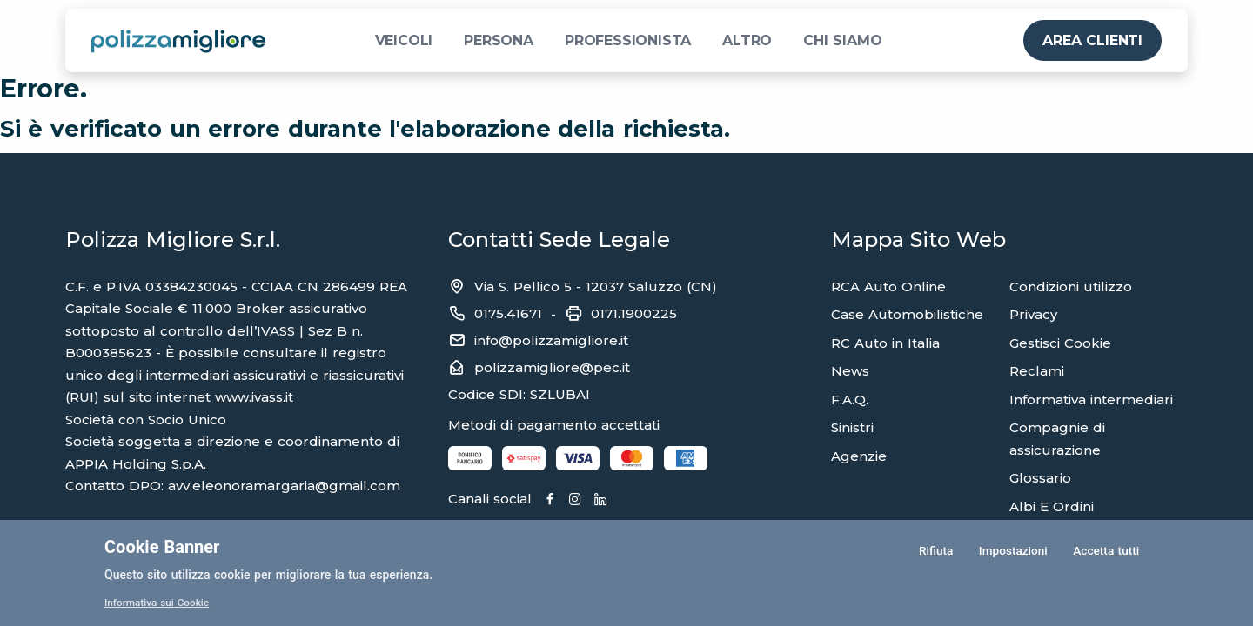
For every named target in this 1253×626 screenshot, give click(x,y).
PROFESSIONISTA (628, 40)
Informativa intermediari (1091, 399)
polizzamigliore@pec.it (552, 367)
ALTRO (747, 40)
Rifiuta (935, 551)
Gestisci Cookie (1060, 343)
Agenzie (859, 456)
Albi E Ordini (1051, 506)
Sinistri (852, 427)
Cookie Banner (161, 546)
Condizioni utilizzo (1070, 286)
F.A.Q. (849, 399)
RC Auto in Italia (885, 343)
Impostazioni (1012, 551)
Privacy (1033, 314)
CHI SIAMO (842, 40)
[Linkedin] (607, 500)
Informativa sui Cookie (157, 602)
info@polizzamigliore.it (551, 340)
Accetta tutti (1106, 551)
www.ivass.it (254, 397)
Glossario (1040, 478)
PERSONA (498, 40)
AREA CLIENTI (1092, 40)
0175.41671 (508, 313)
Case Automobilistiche (907, 314)
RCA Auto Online (888, 286)
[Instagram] (580, 500)
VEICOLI (404, 40)
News (850, 371)
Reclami (1036, 371)
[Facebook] (552, 500)
